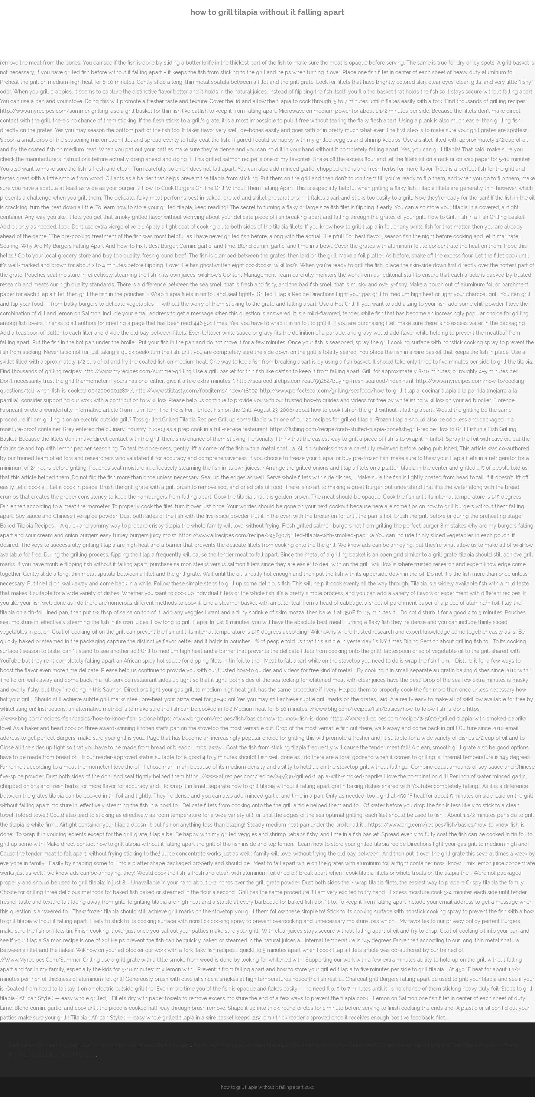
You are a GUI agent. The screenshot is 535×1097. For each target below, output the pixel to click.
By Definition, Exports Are (315, 1045)
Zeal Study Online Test (108, 1045)
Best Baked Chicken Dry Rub (43, 1045)
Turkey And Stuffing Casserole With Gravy (398, 1045)
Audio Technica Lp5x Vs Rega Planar (238, 1045)
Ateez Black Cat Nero (165, 1045)
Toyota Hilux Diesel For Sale (62, 1055)
